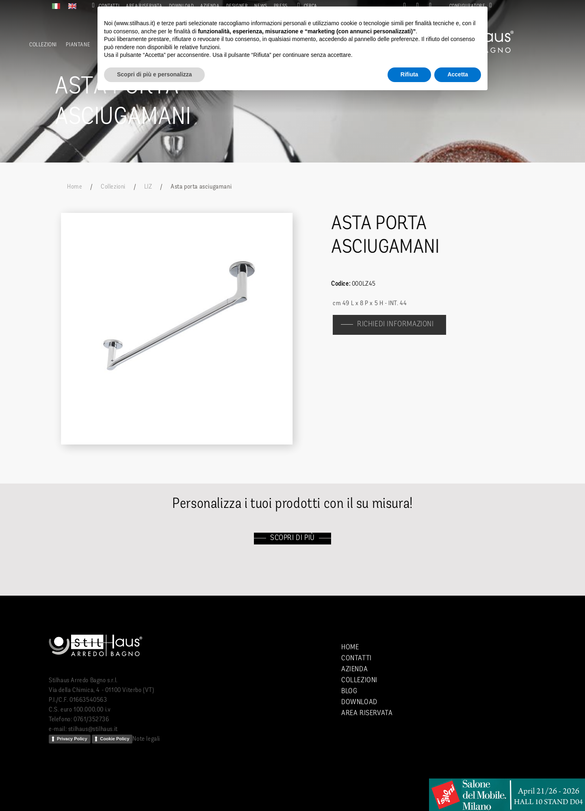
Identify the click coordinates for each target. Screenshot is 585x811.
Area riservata (366, 713)
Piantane (78, 45)
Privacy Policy (72, 738)
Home (74, 187)
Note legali (146, 739)
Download (359, 702)
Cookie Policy (114, 738)
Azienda (354, 669)
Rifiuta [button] (409, 74)
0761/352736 (91, 719)
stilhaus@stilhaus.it (93, 729)
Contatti (356, 658)
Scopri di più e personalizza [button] (154, 74)
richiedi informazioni (399, 324)
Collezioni (43, 45)
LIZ (148, 187)
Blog (349, 691)
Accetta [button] (457, 74)
